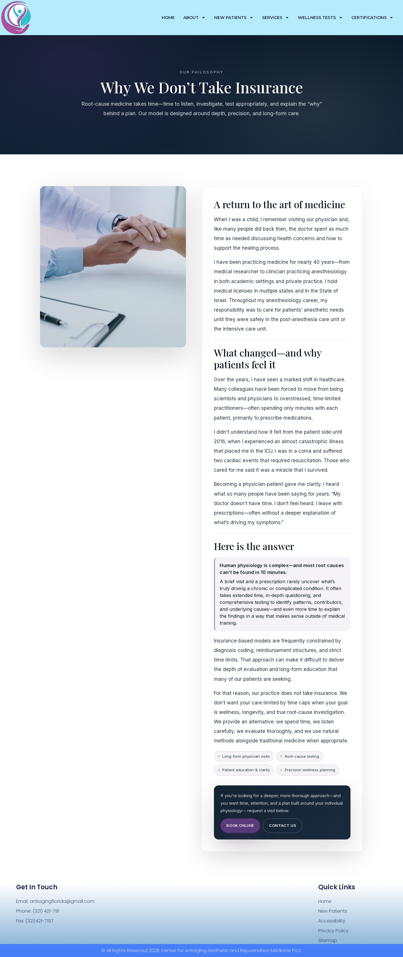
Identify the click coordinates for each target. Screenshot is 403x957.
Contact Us (282, 825)
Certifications (372, 17)
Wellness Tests (320, 17)
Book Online (240, 825)
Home (168, 17)
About (194, 17)
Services (275, 17)
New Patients (233, 17)
